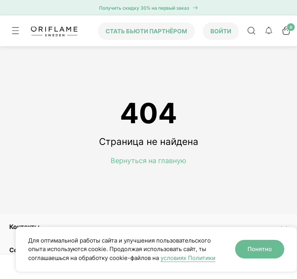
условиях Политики (187, 258)
